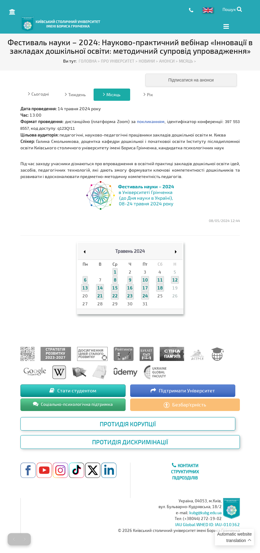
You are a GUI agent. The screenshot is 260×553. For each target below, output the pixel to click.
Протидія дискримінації (130, 441)
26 (175, 295)
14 (100, 287)
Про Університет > (119, 60)
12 (175, 279)
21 (100, 295)
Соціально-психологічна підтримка (73, 403)
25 (160, 295)
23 (130, 295)
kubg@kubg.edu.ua (205, 512)
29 (115, 303)
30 (130, 303)
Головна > (89, 60)
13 (85, 287)
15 (115, 287)
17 (145, 287)
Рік (148, 93)
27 (85, 303)
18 (160, 287)
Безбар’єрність (185, 404)
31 (145, 303)
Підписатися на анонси (191, 79)
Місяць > (187, 60)
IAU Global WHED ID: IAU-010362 (207, 524)
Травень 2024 (130, 250)
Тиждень (75, 93)
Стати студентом (72, 390)
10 (145, 279)
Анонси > (168, 60)
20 (85, 295)
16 (130, 287)
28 (100, 303)
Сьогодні (38, 93)
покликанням (151, 120)
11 (160, 279)
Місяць (111, 93)
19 (175, 287)
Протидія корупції (128, 423)
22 (115, 295)
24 (145, 295)
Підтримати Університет (183, 390)
